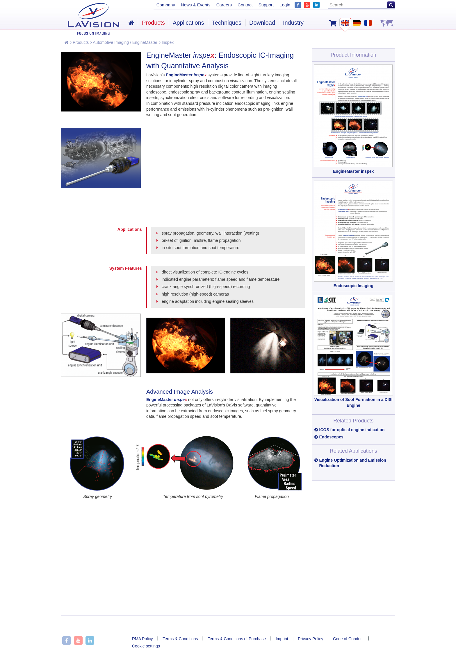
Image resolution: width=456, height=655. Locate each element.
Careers (224, 4)
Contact (245, 4)
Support (266, 4)
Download (262, 22)
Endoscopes (331, 437)
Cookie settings (146, 646)
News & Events (196, 4)
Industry (293, 22)
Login (284, 4)
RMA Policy (142, 638)
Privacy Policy (310, 638)
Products (79, 42)
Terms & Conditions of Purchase (237, 638)
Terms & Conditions (180, 638)
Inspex (166, 42)
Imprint (282, 638)
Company (165, 4)
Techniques (226, 22)
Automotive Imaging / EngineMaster (123, 42)
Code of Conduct (348, 638)
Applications (188, 22)
